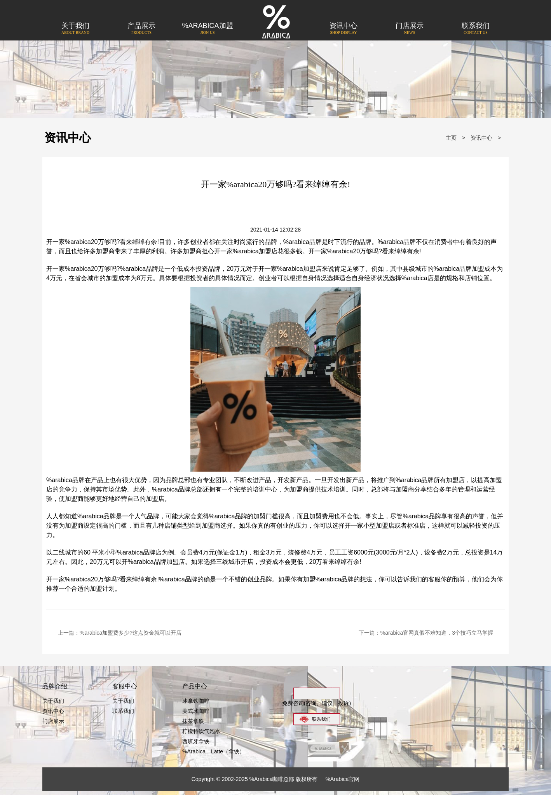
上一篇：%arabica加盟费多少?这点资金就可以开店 (119, 633)
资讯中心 (343, 29)
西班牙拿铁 (195, 741)
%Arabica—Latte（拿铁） (213, 751)
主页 (451, 138)
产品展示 (141, 29)
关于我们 (75, 29)
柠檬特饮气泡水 (201, 731)
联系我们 (476, 29)
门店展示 (409, 29)
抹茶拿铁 (193, 721)
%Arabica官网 (342, 779)
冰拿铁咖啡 (195, 701)
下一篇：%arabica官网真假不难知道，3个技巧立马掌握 (426, 633)
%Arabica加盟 (207, 29)
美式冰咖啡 (195, 711)
